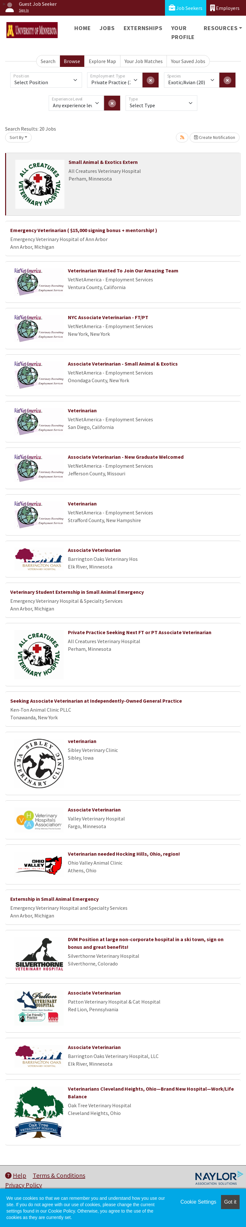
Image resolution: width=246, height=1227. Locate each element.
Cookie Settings (198, 1202)
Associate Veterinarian (94, 550)
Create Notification (214, 137)
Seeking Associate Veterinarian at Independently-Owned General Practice (96, 701)
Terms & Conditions (59, 1175)
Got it (230, 1202)
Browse (72, 61)
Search (48, 61)
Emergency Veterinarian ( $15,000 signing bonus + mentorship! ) (83, 230)
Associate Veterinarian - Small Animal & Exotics (123, 363)
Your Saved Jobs (188, 61)
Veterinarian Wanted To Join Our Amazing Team (123, 270)
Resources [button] (220, 28)
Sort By (17, 137)
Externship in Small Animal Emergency (54, 899)
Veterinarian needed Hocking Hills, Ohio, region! (124, 854)
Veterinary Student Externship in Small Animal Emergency (77, 592)
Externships (143, 28)
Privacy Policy (23, 1185)
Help (15, 1175)
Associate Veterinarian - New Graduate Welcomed (126, 457)
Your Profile (183, 32)
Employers (225, 8)
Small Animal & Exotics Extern (103, 162)
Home (82, 28)
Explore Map (102, 61)
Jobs (107, 28)
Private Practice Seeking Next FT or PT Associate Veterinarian (139, 632)
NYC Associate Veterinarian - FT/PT (108, 317)
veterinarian (82, 741)
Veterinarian (82, 410)
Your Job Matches (144, 61)
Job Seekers (185, 8)
